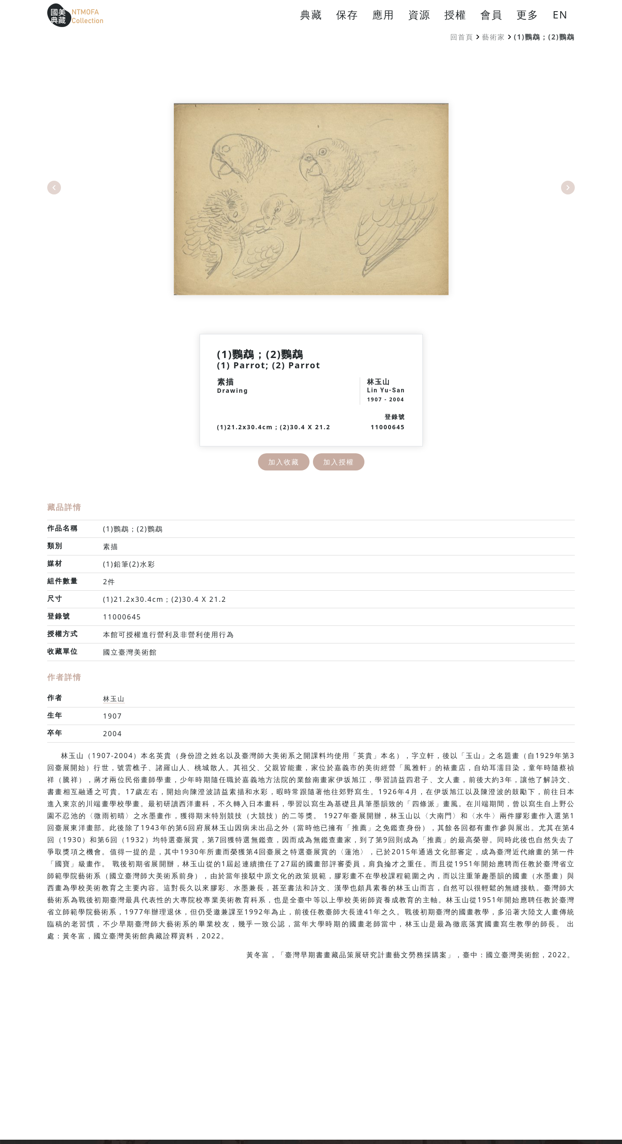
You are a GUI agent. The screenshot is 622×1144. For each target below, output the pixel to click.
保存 (347, 14)
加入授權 (338, 462)
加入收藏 (283, 462)
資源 (419, 14)
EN (560, 14)
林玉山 (114, 698)
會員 (491, 14)
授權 (455, 14)
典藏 (311, 14)
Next (568, 187)
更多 (527, 14)
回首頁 (461, 37)
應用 (383, 14)
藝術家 (493, 37)
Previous (54, 187)
